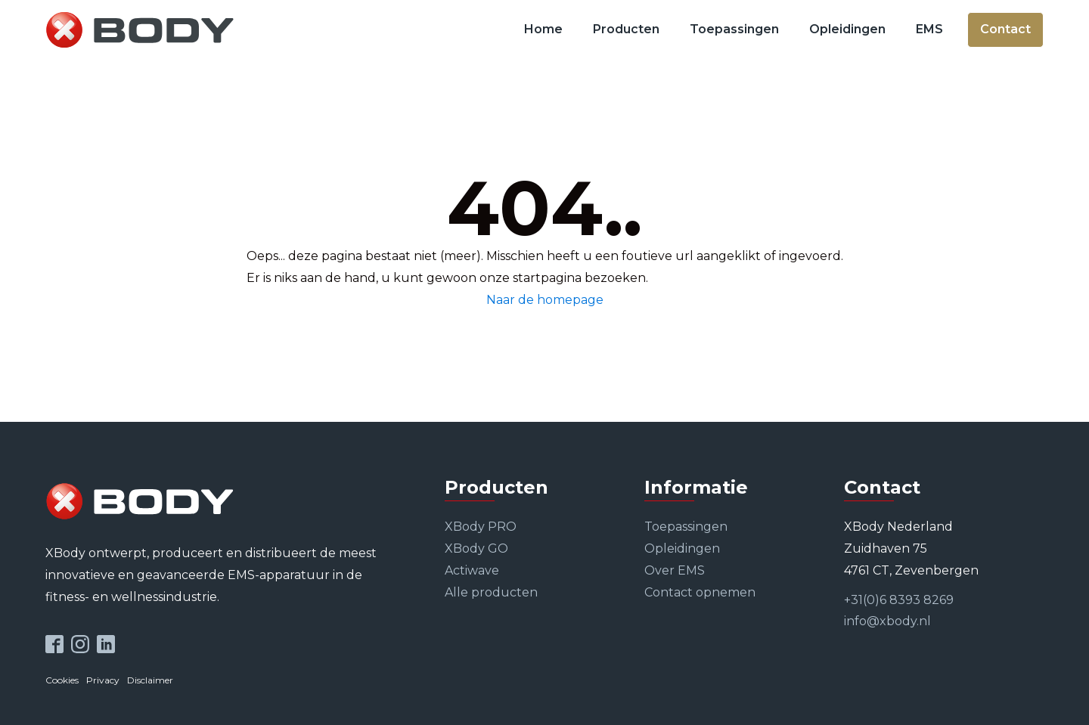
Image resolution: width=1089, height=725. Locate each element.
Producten (626, 29)
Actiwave (472, 570)
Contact (1005, 29)
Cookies (62, 680)
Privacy (102, 680)
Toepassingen (734, 29)
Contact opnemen (699, 592)
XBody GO (476, 548)
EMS (929, 29)
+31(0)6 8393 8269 (899, 600)
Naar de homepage (544, 300)
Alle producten (491, 592)
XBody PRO (481, 526)
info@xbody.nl (887, 621)
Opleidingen (847, 29)
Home (543, 29)
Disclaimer (150, 680)
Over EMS (674, 570)
